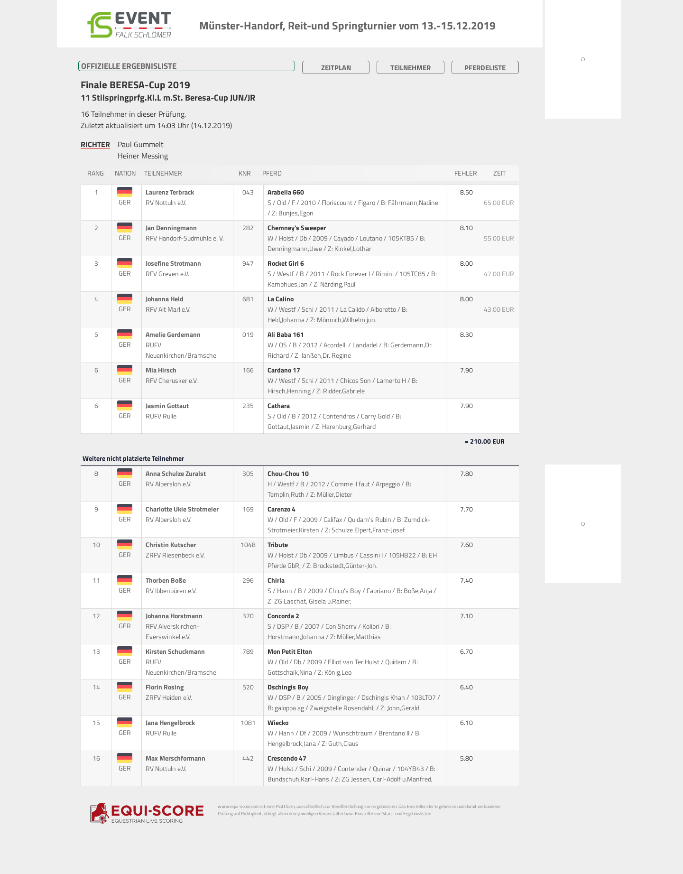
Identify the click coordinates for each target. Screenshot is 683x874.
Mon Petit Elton (291, 651)
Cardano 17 (285, 370)
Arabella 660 (286, 192)
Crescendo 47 (288, 758)
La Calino (281, 299)
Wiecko (279, 722)
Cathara (279, 405)
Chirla (277, 580)
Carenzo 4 (282, 509)
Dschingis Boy (289, 687)
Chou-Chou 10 (289, 473)
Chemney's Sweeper (297, 228)
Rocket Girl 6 (286, 263)
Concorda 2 (284, 616)
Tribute (278, 544)
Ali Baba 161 (286, 334)
